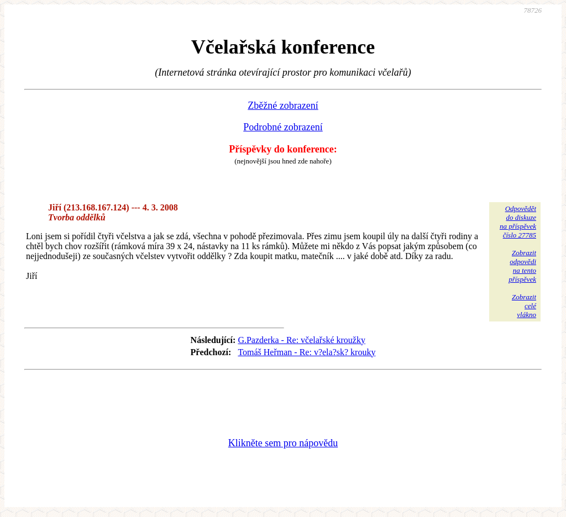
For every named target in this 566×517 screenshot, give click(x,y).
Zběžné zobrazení (283, 105)
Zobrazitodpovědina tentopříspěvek (522, 266)
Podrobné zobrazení (282, 127)
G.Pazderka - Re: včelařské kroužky (301, 340)
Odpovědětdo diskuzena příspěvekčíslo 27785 (518, 221)
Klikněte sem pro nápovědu (283, 443)
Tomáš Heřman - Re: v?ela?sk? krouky (306, 352)
